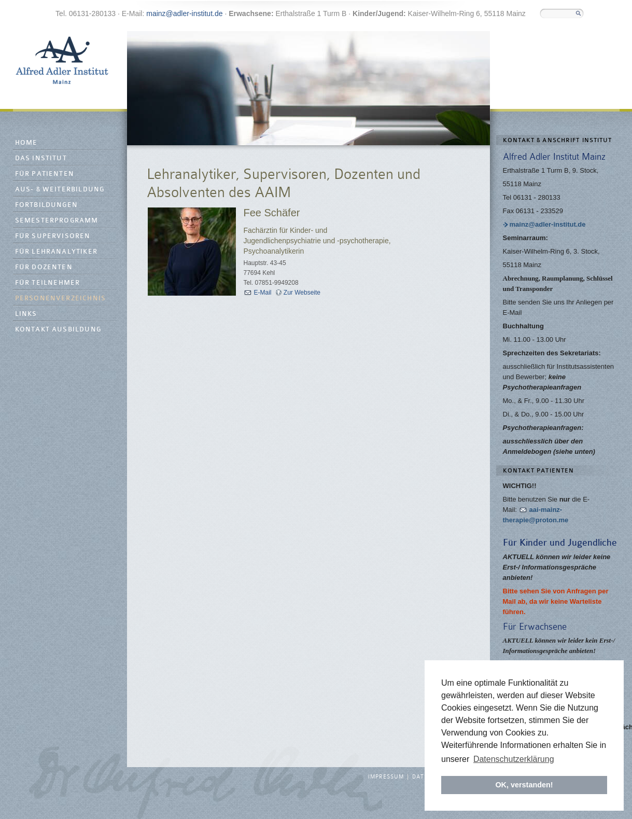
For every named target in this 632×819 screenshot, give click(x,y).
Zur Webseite (302, 292)
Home (26, 143)
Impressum (386, 777)
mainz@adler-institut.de (184, 13)
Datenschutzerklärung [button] (513, 759)
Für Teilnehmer (47, 283)
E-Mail (263, 292)
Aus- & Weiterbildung (60, 189)
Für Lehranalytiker (56, 251)
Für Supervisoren (53, 236)
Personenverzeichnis (60, 298)
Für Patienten (45, 174)
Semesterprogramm (57, 220)
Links (26, 314)
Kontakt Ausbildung (58, 329)
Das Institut (41, 158)
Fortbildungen (46, 205)
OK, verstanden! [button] (524, 785)
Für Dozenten (44, 267)
